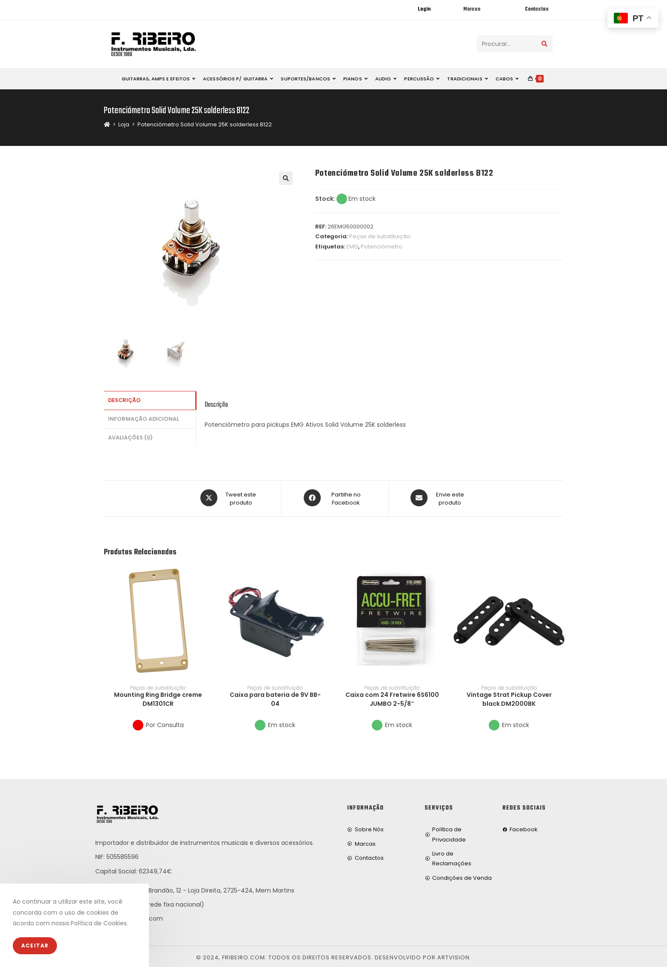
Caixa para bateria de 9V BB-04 (275, 697)
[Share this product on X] (229, 497)
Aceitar (34, 945)
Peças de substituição (379, 236)
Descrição (124, 399)
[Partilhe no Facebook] (335, 497)
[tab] (150, 400)
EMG (352, 246)
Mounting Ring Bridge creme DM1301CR (158, 697)
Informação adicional (143, 417)
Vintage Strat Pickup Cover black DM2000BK (509, 697)
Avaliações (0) (130, 435)
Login (424, 9)
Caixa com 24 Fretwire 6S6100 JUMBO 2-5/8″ (392, 697)
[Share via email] (439, 497)
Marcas (471, 9)
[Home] (107, 124)
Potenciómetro (381, 246)
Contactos (536, 9)
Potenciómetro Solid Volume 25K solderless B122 (204, 124)
